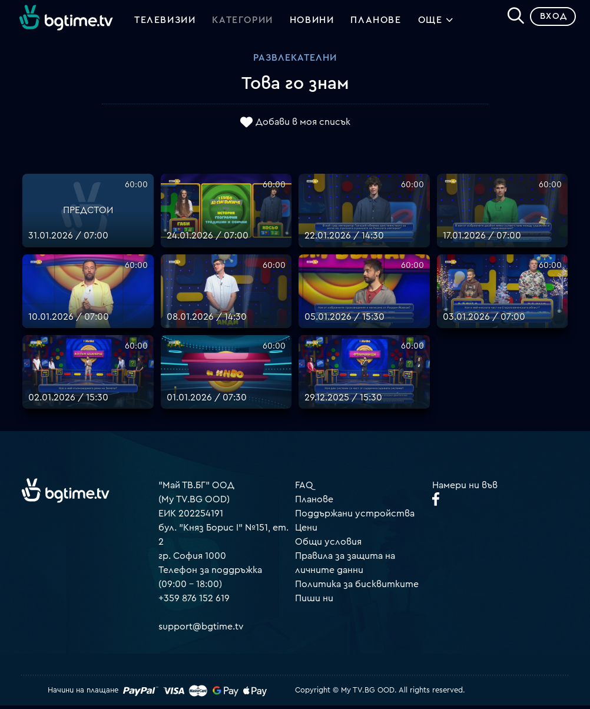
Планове (314, 503)
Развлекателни (295, 62)
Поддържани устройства (355, 517)
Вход (549, 20)
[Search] (511, 18)
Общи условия (328, 546)
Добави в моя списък (303, 125)
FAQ (304, 489)
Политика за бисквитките (357, 588)
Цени (306, 531)
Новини (312, 22)
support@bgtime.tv (201, 630)
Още (436, 23)
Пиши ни (314, 602)
